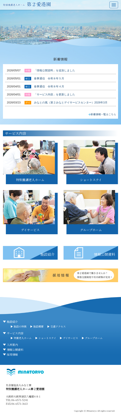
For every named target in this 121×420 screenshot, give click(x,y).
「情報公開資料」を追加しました (54, 70)
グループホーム (94, 338)
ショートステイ (47, 338)
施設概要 (38, 326)
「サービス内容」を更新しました (54, 94)
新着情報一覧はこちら (102, 114)
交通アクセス (58, 326)
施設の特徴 (20, 326)
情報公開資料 (15, 350)
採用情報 (12, 354)
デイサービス (70, 338)
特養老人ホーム (23, 338)
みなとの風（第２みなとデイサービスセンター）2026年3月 (70, 102)
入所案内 (12, 345)
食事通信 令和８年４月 (49, 86)
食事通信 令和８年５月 (49, 78)
